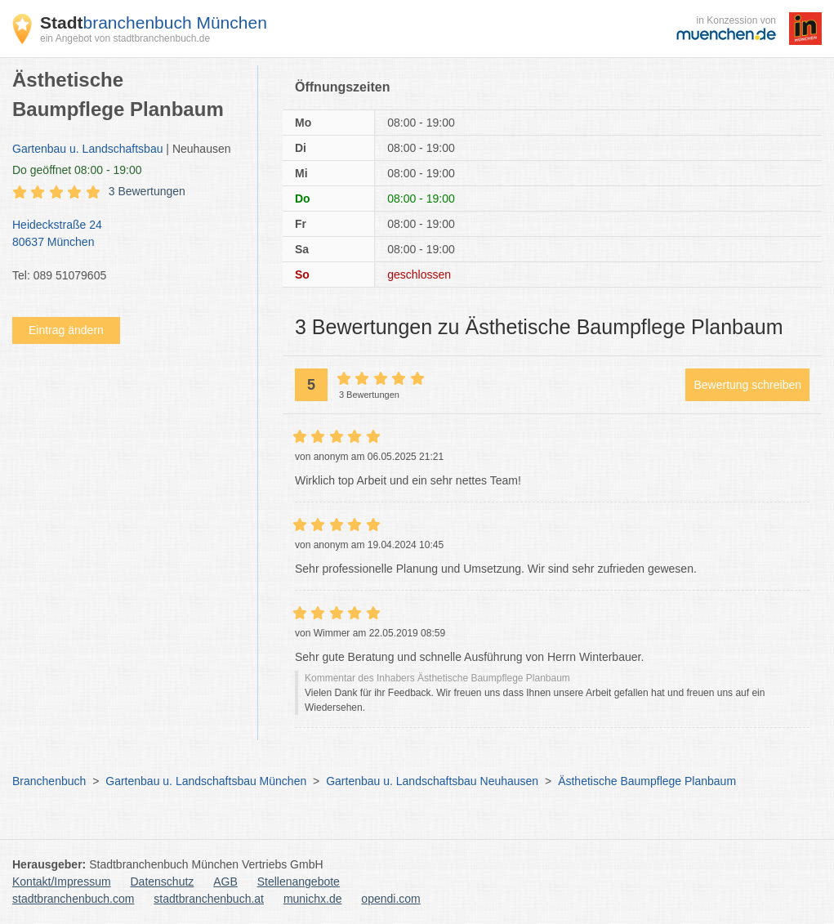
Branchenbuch (49, 781)
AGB (225, 881)
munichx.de (312, 898)
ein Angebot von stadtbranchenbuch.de (125, 38)
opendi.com (390, 898)
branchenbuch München (153, 22)
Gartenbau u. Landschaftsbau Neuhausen (432, 781)
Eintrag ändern (66, 330)
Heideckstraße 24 (126, 234)
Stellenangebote (298, 881)
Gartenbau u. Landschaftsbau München (205, 781)
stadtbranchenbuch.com (73, 898)
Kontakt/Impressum (61, 881)
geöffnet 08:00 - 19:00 (77, 169)
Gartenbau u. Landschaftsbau (87, 148)
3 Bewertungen (147, 191)
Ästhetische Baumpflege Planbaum (647, 781)
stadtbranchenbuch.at (209, 898)
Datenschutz (162, 881)
